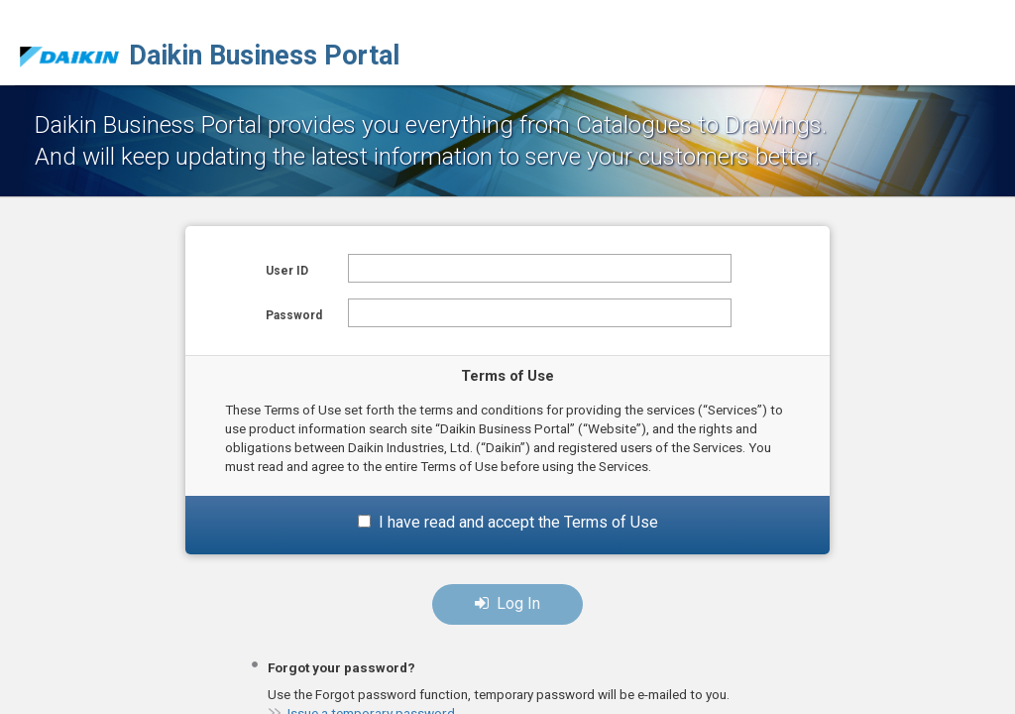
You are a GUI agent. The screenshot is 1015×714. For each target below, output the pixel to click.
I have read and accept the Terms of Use (518, 522)
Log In (507, 603)
